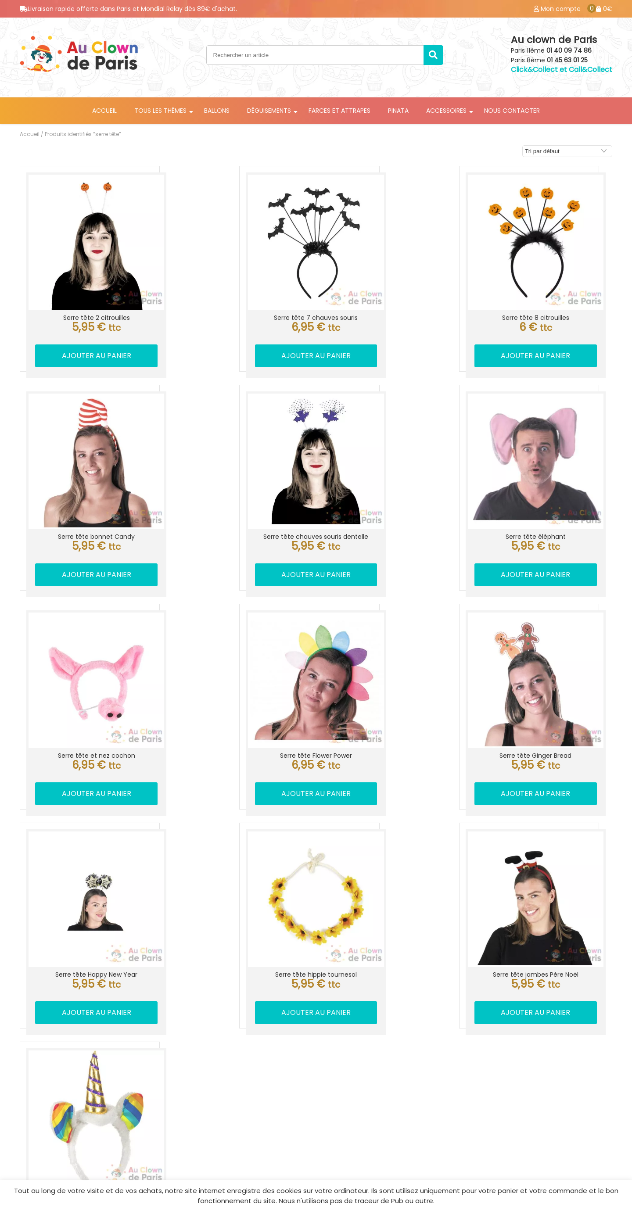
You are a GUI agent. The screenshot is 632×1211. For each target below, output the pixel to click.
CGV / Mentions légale (529, 1092)
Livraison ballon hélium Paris (221, 1078)
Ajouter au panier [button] (88, 340)
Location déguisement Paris (220, 1064)
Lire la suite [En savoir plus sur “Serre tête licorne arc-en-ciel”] (88, 950)
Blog (498, 1106)
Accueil (104, 110)
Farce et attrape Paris (211, 1120)
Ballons (217, 110)
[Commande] (567, 151)
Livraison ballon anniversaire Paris (231, 1092)
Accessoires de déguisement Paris (232, 1106)
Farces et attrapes (339, 110)
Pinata (398, 110)
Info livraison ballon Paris (380, 1064)
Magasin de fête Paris (374, 1106)
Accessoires (446, 110)
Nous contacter (512, 110)
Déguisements (269, 110)
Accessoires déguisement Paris (391, 1078)
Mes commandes (521, 1078)
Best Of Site (597, 1173)
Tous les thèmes (160, 110)
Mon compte (513, 1064)
